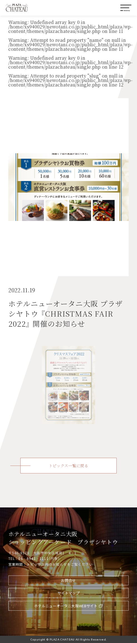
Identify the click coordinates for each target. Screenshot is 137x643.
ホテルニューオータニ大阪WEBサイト (65, 605)
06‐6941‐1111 (33, 558)
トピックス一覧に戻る (68, 465)
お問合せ (68, 580)
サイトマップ (68, 593)
